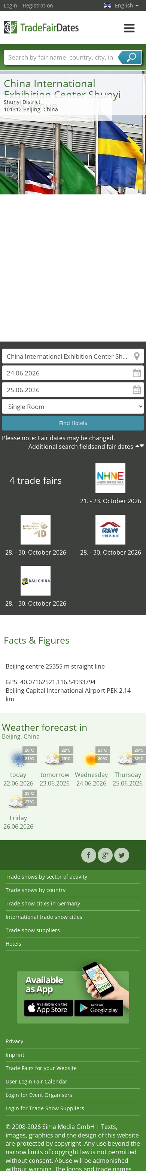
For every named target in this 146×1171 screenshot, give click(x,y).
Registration (38, 5)
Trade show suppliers (33, 930)
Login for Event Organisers (39, 1094)
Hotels (13, 943)
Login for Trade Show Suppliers (45, 1108)
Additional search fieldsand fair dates (80, 446)
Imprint (15, 1054)
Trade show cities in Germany (43, 903)
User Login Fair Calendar (36, 1081)
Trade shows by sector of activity (46, 876)
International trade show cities (44, 916)
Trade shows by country (36, 890)
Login (10, 5)
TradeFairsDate (41, 27)
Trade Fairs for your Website (41, 1068)
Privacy (14, 1041)
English (127, 5)
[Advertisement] (70, 268)
